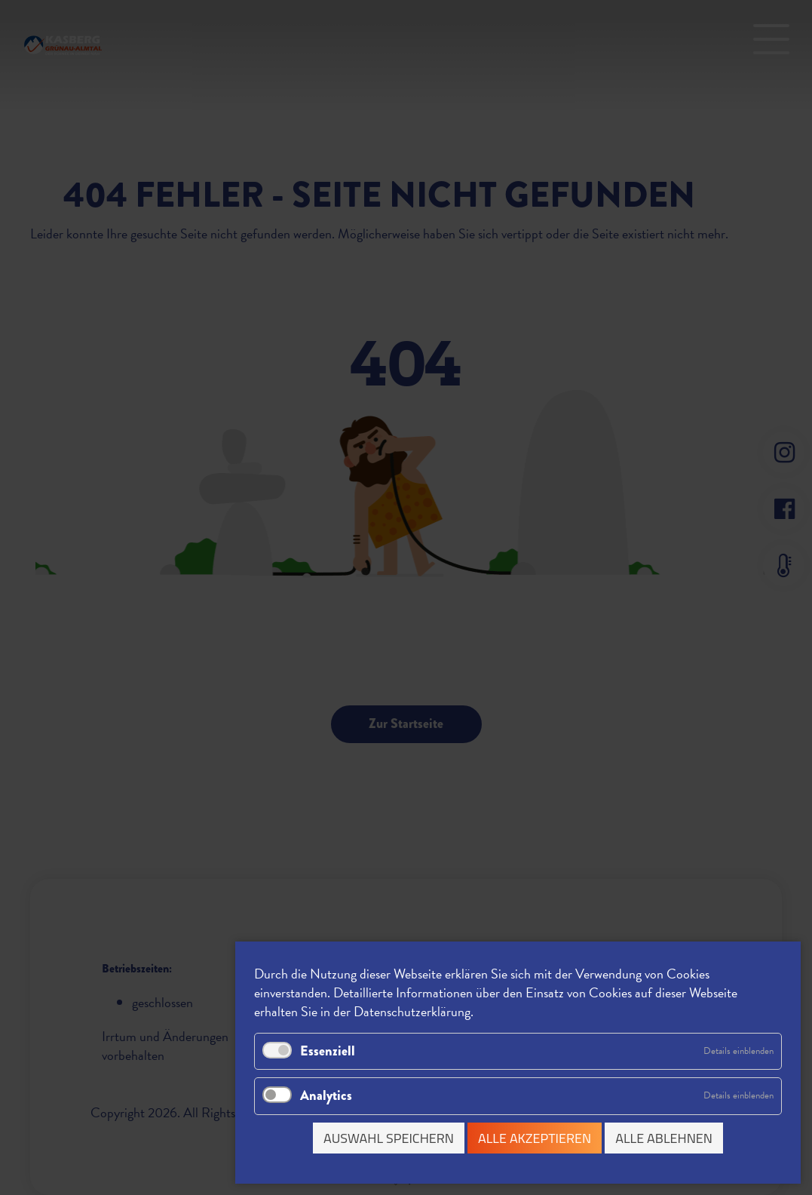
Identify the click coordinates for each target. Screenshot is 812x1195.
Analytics (326, 1095)
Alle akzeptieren (534, 1138)
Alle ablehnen (663, 1138)
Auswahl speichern (388, 1138)
